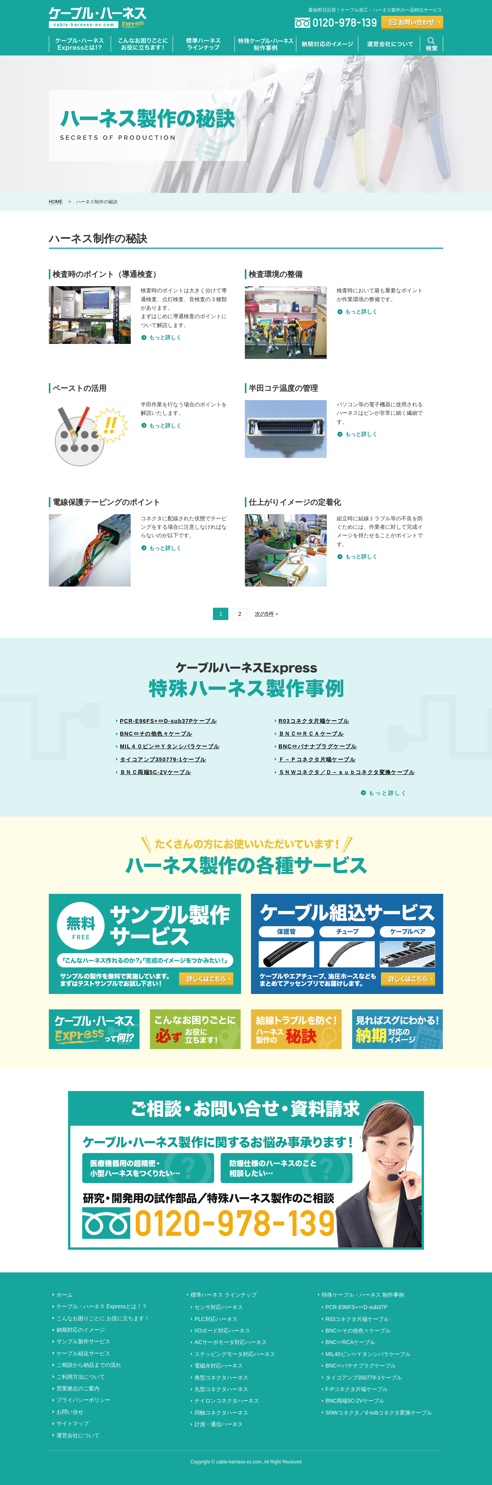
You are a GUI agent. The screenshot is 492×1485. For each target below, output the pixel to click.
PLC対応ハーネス (215, 1319)
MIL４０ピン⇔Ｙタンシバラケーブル (169, 746)
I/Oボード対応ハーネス (222, 1330)
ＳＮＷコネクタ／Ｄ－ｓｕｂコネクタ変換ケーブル (347, 772)
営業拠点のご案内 (78, 1388)
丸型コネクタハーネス (221, 1389)
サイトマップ (73, 1423)
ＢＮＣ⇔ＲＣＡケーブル (311, 734)
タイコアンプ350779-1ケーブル (163, 759)
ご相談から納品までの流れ (89, 1365)
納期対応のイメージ (81, 1330)
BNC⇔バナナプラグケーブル (318, 746)
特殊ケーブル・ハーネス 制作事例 (363, 1295)
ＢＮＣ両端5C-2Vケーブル (155, 772)
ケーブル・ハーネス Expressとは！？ (102, 1306)
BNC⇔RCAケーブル (350, 1342)
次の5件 (264, 614)
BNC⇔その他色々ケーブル (156, 734)
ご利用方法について (81, 1377)
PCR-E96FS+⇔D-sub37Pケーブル (168, 721)
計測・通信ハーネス (218, 1424)
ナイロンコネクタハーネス (226, 1401)
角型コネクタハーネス (221, 1377)
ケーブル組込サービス (83, 1353)
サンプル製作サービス (83, 1341)
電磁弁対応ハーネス (218, 1366)
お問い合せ (70, 1412)
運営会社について (78, 1435)
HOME (56, 201)
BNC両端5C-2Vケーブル (355, 1401)
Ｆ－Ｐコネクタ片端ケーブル (317, 759)
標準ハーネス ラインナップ (224, 1295)
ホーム (65, 1295)
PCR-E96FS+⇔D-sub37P (356, 1307)
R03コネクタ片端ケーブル (314, 721)
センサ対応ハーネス (218, 1307)
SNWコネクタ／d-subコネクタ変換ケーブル (379, 1413)
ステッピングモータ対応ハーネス (234, 1354)
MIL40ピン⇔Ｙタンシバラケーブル (368, 1354)
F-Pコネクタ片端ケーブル (357, 1389)
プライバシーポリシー (83, 1400)
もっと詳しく (165, 337)
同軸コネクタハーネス (221, 1413)
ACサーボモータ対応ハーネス (230, 1342)
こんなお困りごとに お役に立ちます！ (103, 1318)
